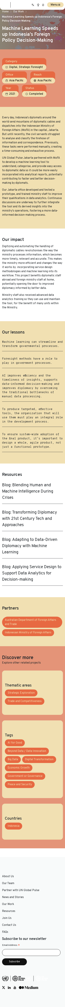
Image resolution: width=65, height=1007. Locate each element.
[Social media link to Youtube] (15, 987)
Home (5, 11)
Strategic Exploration (21, 693)
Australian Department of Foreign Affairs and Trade (30, 622)
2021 (12, 94)
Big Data (13, 759)
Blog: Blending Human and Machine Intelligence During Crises (27, 491)
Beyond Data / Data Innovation (27, 751)
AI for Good (15, 743)
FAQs (5, 932)
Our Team (8, 883)
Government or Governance (25, 776)
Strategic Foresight (31, 67)
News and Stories (13, 897)
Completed (36, 94)
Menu (55, 5)
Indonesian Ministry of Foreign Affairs (28, 632)
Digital (13, 67)
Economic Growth (19, 768)
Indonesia (13, 826)
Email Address (11, 945)
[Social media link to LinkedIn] (9, 987)
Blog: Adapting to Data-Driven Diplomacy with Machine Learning (29, 546)
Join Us (6, 918)
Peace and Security (20, 784)
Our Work (18, 11)
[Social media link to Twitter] (3, 987)
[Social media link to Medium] (28, 987)
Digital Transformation (39, 759)
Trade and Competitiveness (25, 701)
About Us (8, 876)
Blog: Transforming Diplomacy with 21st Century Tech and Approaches (29, 519)
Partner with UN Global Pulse (20, 890)
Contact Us (9, 925)
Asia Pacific (16, 80)
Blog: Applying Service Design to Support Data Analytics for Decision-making (31, 573)
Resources (8, 911)
